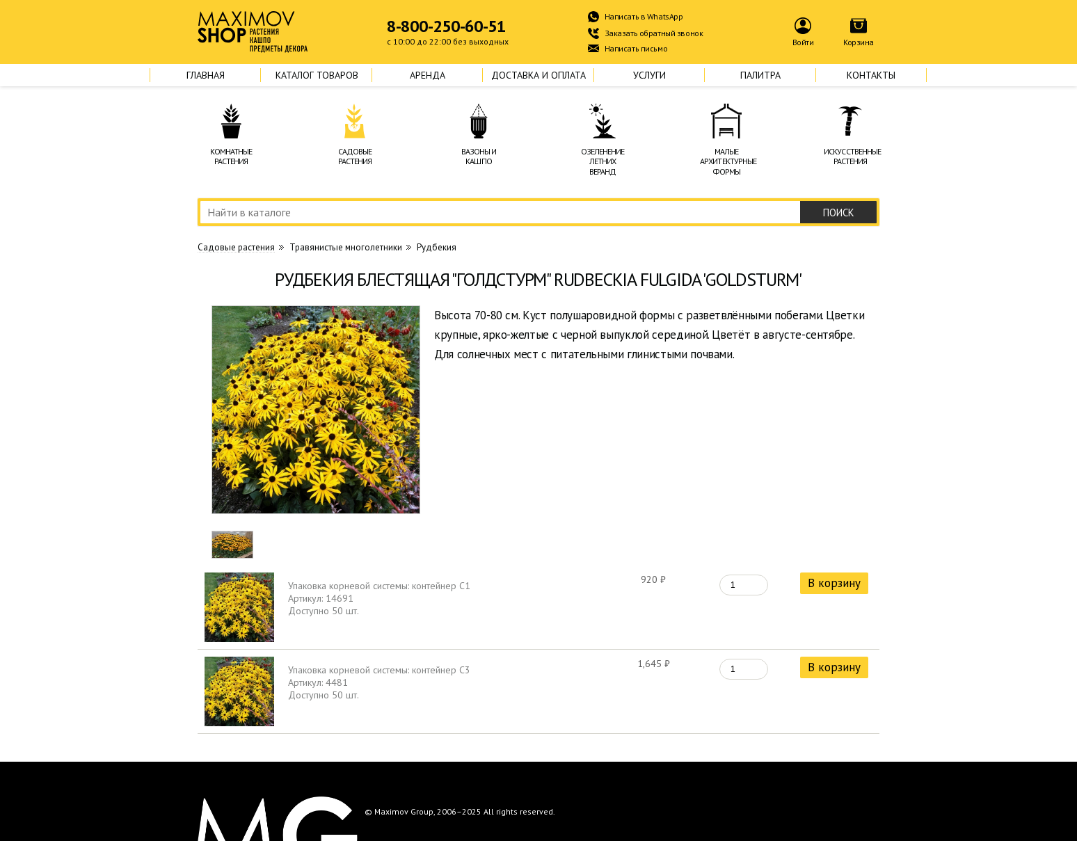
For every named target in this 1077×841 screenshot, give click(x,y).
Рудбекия (436, 247)
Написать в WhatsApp (644, 16)
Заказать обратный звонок (654, 33)
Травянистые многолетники (345, 247)
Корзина (858, 42)
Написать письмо (636, 48)
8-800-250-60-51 (446, 26)
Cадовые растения (236, 248)
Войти (803, 42)
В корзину (834, 583)
